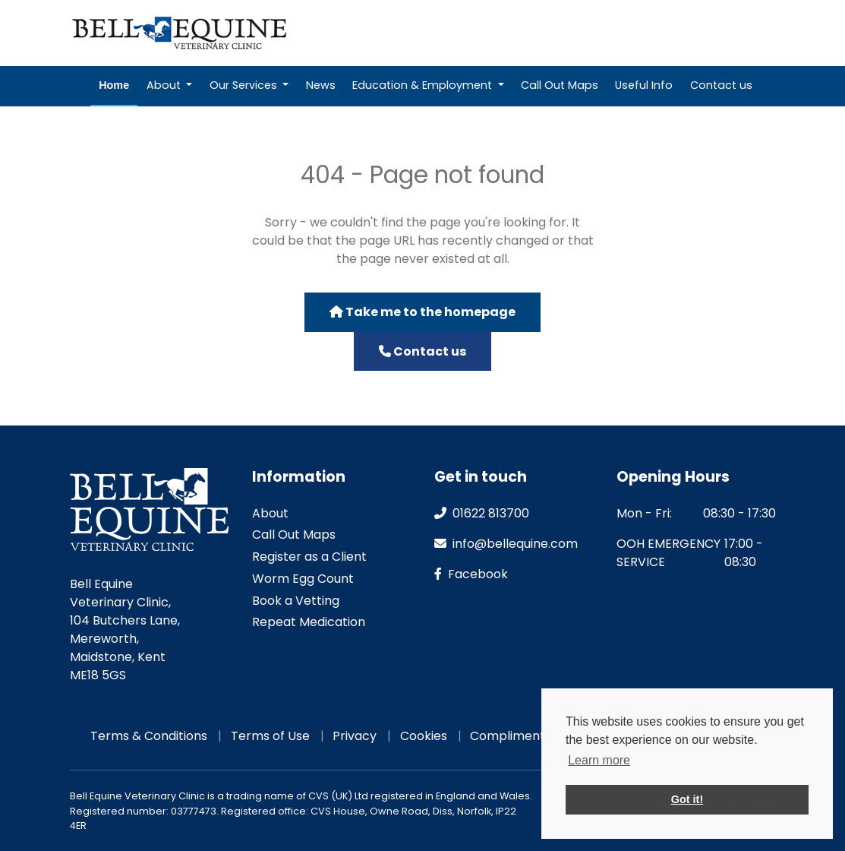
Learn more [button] (599, 760)
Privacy (355, 736)
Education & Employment (423, 85)
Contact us (721, 85)
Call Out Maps (559, 85)
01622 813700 (481, 513)
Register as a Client (309, 556)
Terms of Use (270, 736)
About (165, 85)
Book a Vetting (295, 600)
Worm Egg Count (303, 578)
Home (114, 85)
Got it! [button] (687, 799)
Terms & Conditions (148, 736)
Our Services (245, 85)
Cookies (423, 736)
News (321, 85)
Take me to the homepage (422, 312)
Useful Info (644, 85)
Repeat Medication (554, 33)
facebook (471, 574)
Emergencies (726, 33)
